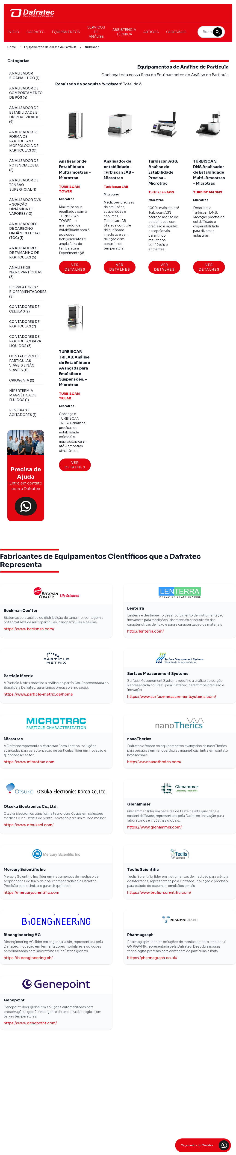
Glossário (176, 32)
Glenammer (138, 804)
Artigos (151, 32)
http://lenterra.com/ (145, 631)
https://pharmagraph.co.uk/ (152, 957)
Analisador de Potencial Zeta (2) (24, 165)
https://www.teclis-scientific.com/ (159, 892)
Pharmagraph (140, 934)
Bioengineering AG (22, 934)
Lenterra (135, 608)
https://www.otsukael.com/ (29, 825)
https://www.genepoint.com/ (30, 1023)
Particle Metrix (18, 676)
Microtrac (13, 739)
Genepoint (14, 1000)
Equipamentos (66, 32)
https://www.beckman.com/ (29, 629)
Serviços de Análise (96, 32)
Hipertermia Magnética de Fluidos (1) (22, 395)
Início (13, 32)
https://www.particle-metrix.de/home (38, 694)
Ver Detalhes (75, 267)
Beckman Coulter (21, 610)
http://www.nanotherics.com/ (154, 761)
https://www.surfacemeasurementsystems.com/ (171, 696)
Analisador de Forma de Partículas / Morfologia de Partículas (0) (23, 141)
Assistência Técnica (124, 32)
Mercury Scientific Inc (25, 869)
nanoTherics (139, 739)
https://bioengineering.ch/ (28, 957)
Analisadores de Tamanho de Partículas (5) (24, 252)
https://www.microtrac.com (29, 761)
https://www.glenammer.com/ (154, 827)
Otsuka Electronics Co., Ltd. (30, 806)
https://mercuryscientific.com (31, 892)
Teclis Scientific (143, 869)
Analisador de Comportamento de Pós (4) (26, 93)
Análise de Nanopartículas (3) (25, 272)
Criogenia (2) (21, 380)
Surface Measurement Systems (158, 673)
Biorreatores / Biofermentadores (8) (28, 291)
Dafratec (35, 32)
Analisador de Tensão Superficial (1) (23, 185)
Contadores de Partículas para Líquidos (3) (25, 341)
